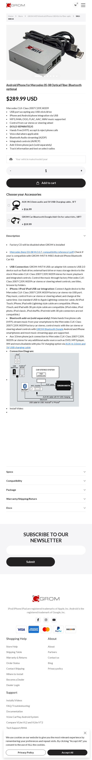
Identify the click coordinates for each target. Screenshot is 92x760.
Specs (9, 471)
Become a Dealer (15, 679)
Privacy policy (55, 668)
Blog (50, 663)
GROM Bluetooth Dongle (49, 329)
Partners (52, 652)
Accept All (67, 752)
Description (13, 235)
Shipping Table (14, 652)
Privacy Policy (26, 752)
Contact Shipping (15, 668)
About (51, 646)
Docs (9, 507)
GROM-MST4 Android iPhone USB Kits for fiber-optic (49, 16)
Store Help (12, 646)
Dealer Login (13, 685)
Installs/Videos (14, 700)
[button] (38, 76)
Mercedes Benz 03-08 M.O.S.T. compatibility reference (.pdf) (42, 251)
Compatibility (14, 480)
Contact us (53, 657)
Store (20, 16)
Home (10, 16)
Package (11, 489)
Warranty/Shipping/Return (21, 498)
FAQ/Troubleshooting (18, 705)
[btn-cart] (75, 5)
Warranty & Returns (16, 657)
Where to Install (14, 674)
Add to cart (46, 183)
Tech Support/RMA (16, 727)
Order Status (13, 663)
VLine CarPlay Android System (22, 716)
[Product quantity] (46, 171)
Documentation (14, 711)
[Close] (85, 733)
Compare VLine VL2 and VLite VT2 (24, 722)
